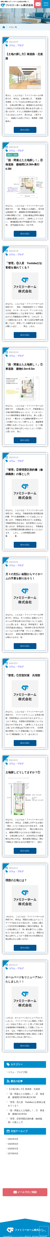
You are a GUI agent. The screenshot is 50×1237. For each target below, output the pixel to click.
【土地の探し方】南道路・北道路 (24, 1089)
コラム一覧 (13, 27)
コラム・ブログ (16, 45)
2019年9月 (13, 1153)
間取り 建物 (12, 155)
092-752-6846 (25, 1205)
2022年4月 (13, 1139)
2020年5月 (13, 1148)
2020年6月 (13, 1144)
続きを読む (25, 130)
